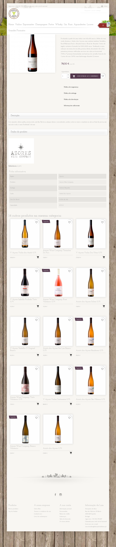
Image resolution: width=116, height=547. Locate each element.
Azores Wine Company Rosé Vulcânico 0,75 (55, 316)
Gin (65, 24)
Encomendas (63, 527)
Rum (70, 24)
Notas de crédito (65, 529)
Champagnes (41, 24)
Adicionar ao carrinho (85, 92)
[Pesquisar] (94, 10)
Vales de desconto (65, 534)
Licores (90, 24)
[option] (32, 65)
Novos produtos (13, 524)
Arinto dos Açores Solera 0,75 (88, 317)
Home (11, 24)
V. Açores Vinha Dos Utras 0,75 (89, 268)
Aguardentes (80, 24)
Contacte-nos (38, 529)
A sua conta (65, 521)
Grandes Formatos (16, 31)
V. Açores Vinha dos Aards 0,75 (23, 268)
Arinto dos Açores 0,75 (52, 464)
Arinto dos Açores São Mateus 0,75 (90, 415)
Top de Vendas (12, 527)
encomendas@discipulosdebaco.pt (95, 542)
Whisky (59, 24)
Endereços (63, 532)
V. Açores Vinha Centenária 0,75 (56, 415)
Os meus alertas (65, 537)
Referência (12, 182)
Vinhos (18, 24)
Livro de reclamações (40, 532)
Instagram (60, 510)
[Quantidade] (64, 91)
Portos (51, 24)
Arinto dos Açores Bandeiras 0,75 (89, 366)
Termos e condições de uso (42, 527)
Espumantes (28, 24)
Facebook (55, 510)
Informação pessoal (65, 524)
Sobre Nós (37, 524)
